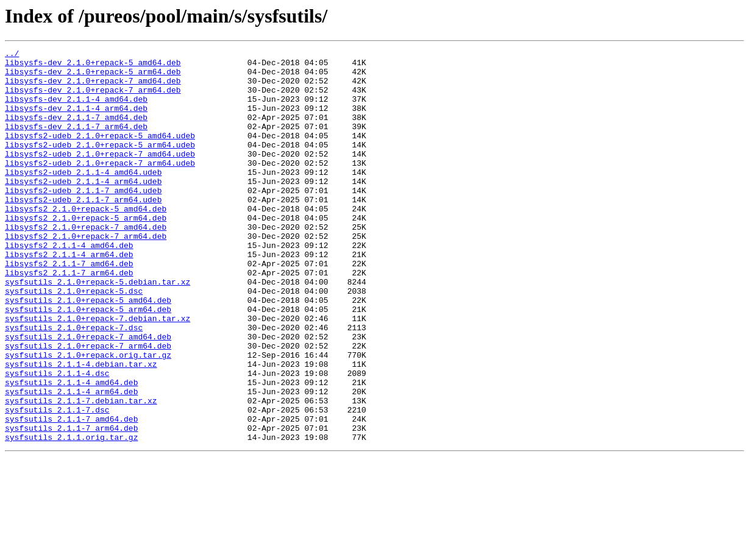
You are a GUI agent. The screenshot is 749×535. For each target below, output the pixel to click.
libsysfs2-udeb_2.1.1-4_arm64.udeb (83, 208)
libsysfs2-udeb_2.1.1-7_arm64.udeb (83, 230)
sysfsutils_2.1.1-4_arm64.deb (71, 460)
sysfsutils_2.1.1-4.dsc (57, 438)
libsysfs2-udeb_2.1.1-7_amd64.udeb (83, 219)
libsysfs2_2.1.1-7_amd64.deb (69, 307)
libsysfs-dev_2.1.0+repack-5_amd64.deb (93, 65)
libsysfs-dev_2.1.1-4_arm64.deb (76, 120)
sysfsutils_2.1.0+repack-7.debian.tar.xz (97, 372)
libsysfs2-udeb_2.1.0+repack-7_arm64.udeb (100, 186)
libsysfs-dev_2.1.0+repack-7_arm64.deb (93, 98)
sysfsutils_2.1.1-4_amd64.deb (71, 449)
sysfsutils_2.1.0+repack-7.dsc (74, 383)
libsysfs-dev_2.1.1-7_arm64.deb (76, 142)
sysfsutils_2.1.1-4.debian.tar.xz (81, 427)
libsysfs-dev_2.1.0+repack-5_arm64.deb (93, 76)
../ (12, 54)
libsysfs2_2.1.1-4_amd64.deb (69, 285)
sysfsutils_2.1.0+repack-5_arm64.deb (88, 361)
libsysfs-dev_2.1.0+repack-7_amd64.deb (93, 87)
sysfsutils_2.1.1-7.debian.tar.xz (81, 471)
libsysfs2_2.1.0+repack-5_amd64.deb (85, 241)
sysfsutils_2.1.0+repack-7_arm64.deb (88, 405)
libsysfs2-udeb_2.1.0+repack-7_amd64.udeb (100, 175)
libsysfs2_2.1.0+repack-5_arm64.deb (85, 252)
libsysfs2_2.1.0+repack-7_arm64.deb (85, 274)
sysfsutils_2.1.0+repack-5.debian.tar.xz (97, 329)
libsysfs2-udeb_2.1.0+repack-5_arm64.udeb (100, 164)
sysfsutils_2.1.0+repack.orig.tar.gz (88, 416)
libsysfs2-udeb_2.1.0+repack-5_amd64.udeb (100, 153)
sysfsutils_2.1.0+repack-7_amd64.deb (88, 394)
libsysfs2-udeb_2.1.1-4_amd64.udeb (83, 197)
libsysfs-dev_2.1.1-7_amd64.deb (76, 131)
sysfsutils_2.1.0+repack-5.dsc (74, 340)
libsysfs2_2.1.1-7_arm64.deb (69, 318)
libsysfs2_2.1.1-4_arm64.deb (69, 296)
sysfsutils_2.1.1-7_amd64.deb (71, 493)
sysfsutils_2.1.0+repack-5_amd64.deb (88, 350)
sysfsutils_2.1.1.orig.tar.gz (71, 515)
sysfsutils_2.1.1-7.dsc (57, 482)
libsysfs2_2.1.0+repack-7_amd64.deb (85, 263)
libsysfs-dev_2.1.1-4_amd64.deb (76, 109)
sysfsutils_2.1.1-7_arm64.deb (71, 504)
